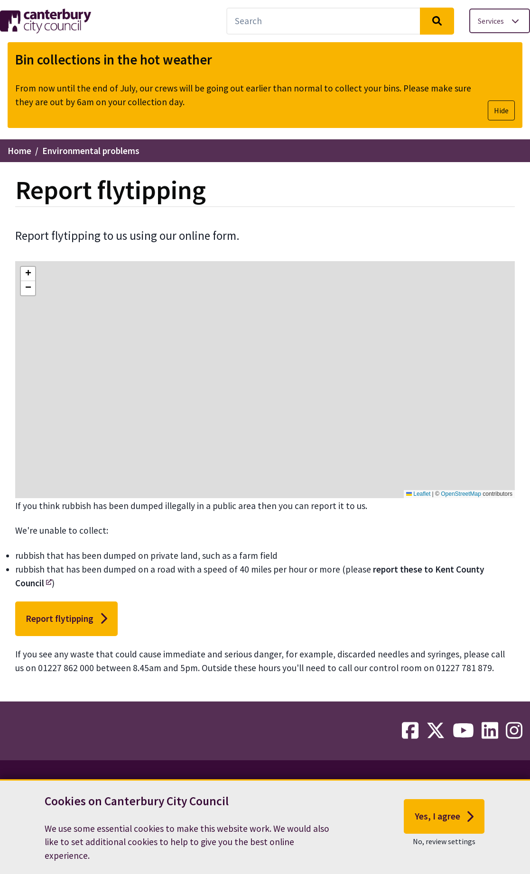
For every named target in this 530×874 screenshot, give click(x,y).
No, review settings (444, 845)
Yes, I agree (444, 820)
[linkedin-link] (490, 731)
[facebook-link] (410, 731)
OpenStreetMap (461, 494)
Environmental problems (90, 150)
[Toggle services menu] (499, 21)
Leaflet (418, 494)
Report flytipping (66, 618)
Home (19, 150)
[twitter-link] (435, 731)
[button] (28, 274)
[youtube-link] (463, 731)
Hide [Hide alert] (501, 110)
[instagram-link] (514, 731)
